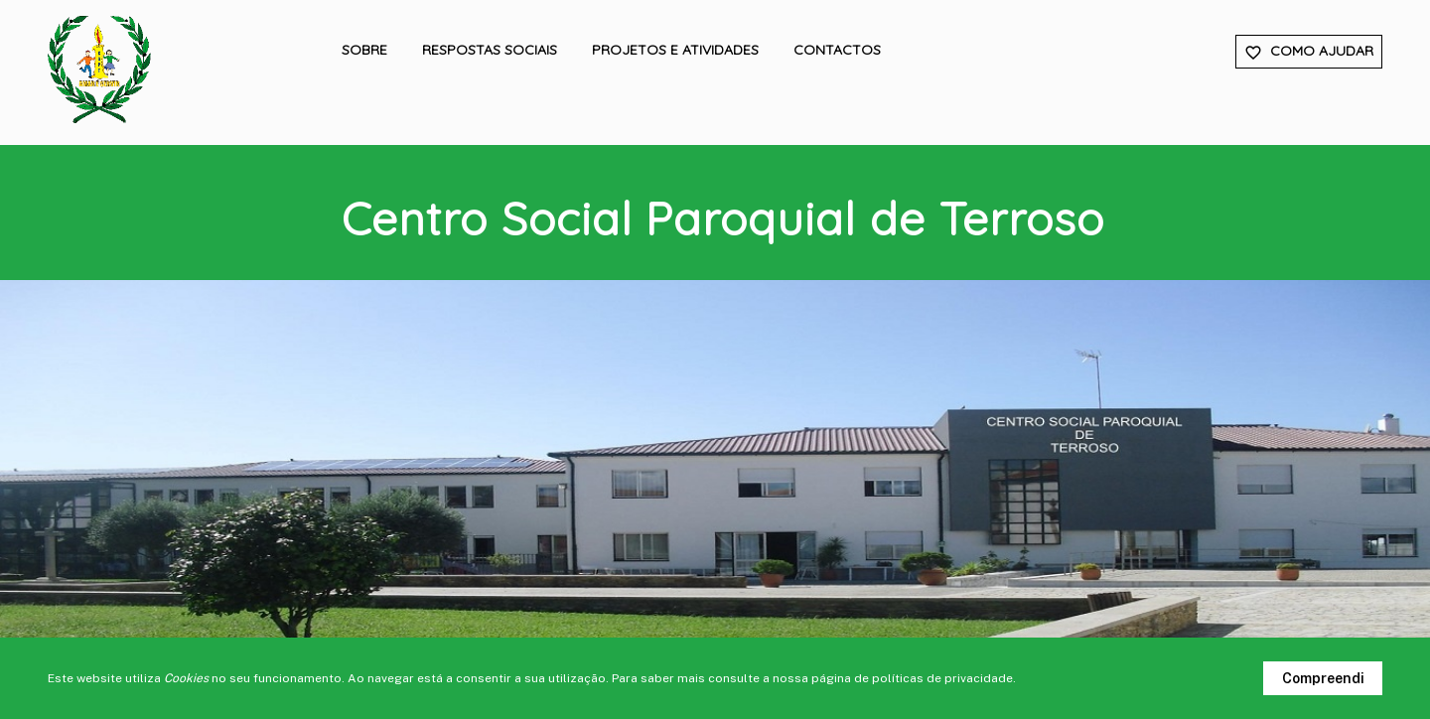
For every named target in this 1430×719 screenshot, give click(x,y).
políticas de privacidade (942, 678)
